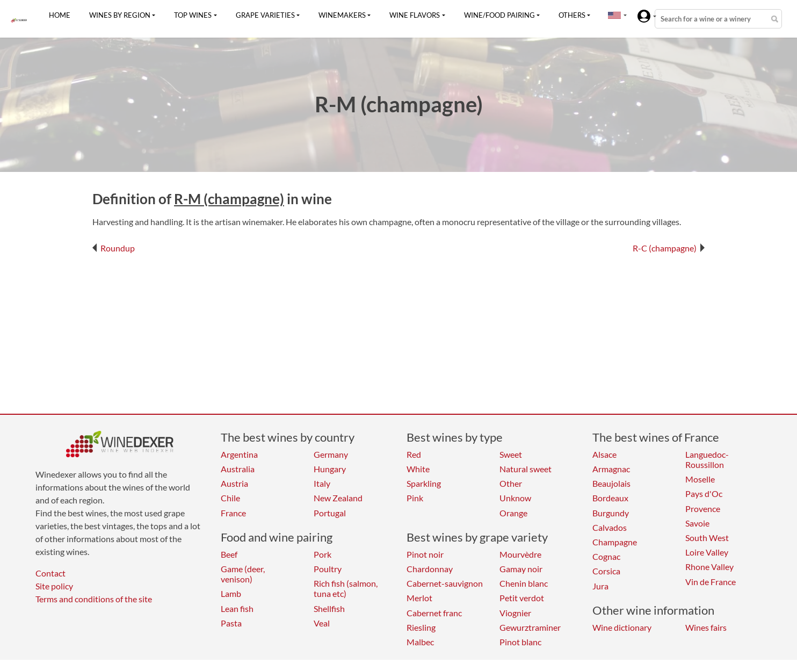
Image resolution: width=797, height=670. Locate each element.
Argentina (239, 454)
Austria (234, 483)
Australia (238, 469)
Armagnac (611, 469)
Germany (331, 454)
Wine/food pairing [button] (499, 15)
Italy (322, 483)
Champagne (614, 542)
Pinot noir (425, 554)
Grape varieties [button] (265, 15)
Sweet (510, 454)
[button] (614, 15)
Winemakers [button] (342, 15)
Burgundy (610, 513)
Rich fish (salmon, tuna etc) (346, 588)
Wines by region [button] (119, 15)
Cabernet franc (434, 613)
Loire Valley (706, 552)
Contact (50, 573)
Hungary (330, 469)
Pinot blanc (520, 642)
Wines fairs (706, 627)
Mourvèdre (520, 554)
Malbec (420, 642)
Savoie (697, 523)
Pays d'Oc (703, 493)
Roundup (113, 248)
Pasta (231, 623)
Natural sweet (525, 469)
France (233, 513)
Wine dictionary (621, 627)
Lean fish (237, 608)
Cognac (606, 556)
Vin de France (710, 582)
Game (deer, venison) (243, 574)
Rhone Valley (709, 566)
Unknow (515, 498)
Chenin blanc (523, 583)
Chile (230, 498)
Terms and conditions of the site (93, 599)
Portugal (330, 513)
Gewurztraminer (530, 627)
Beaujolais (611, 483)
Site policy (54, 586)
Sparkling (424, 483)
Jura (600, 586)
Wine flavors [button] (414, 15)
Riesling (421, 627)
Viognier (515, 613)
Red (414, 454)
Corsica (606, 571)
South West (707, 537)
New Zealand (338, 498)
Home (59, 15)
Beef (229, 554)
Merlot (419, 598)
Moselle (700, 479)
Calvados (609, 527)
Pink (415, 498)
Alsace (604, 454)
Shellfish (329, 608)
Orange (513, 513)
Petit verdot (521, 598)
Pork (322, 554)
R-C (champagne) (669, 248)
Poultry (328, 569)
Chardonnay (430, 569)
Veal (322, 623)
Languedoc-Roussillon (707, 459)
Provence (702, 508)
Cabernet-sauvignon (445, 583)
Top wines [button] (193, 15)
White (418, 469)
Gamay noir (520, 569)
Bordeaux (610, 498)
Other (510, 483)
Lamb (231, 593)
